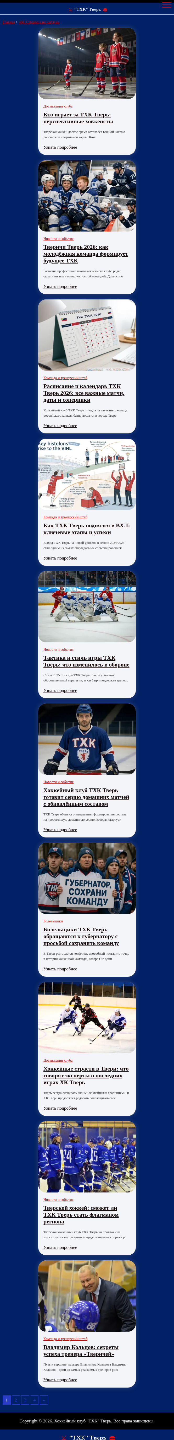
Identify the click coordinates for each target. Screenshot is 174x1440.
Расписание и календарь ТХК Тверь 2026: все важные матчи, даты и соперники (83, 393)
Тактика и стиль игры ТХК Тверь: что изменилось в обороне (86, 661)
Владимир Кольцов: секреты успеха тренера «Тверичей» (81, 1350)
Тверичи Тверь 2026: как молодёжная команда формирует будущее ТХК (85, 254)
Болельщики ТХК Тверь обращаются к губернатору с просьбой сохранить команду (81, 936)
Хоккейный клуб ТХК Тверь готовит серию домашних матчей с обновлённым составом (86, 797)
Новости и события (58, 239)
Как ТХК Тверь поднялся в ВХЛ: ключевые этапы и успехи (86, 528)
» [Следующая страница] (44, 1400)
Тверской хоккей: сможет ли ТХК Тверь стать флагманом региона (81, 1215)
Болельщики (53, 921)
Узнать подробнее (60, 147)
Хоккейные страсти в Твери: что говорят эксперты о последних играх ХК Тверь (86, 1075)
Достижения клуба (57, 106)
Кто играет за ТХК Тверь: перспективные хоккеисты (78, 118)
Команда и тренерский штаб (65, 378)
